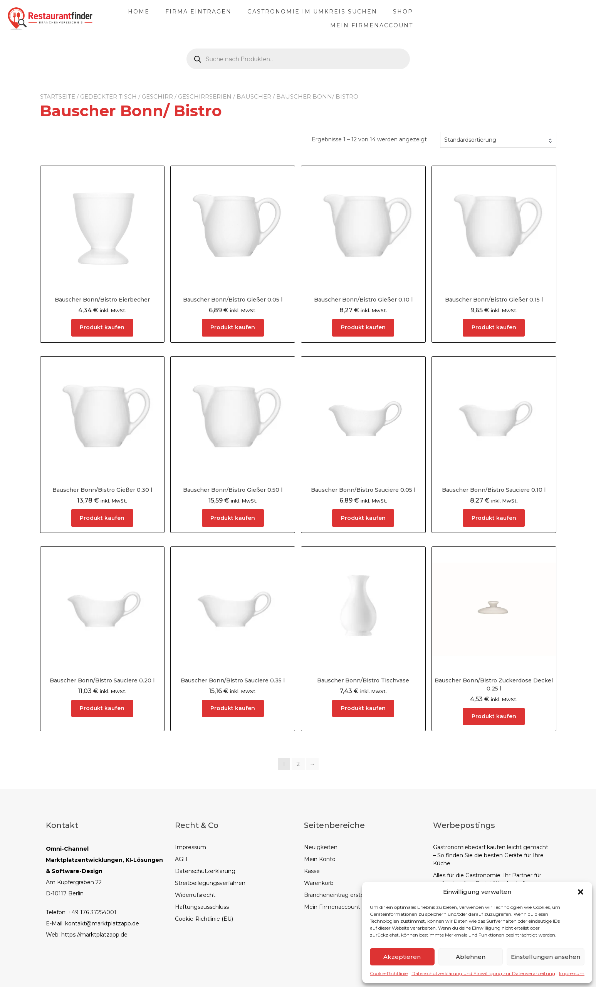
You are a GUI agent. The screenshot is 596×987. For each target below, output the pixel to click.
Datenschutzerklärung (205, 871)
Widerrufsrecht (195, 894)
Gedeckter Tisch (108, 96)
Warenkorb (319, 883)
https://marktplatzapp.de (94, 934)
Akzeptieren (402, 956)
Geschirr (157, 96)
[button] (580, 892)
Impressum (571, 973)
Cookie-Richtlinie (389, 973)
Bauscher (254, 96)
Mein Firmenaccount (535, 18)
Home (204, 18)
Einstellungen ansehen (545, 956)
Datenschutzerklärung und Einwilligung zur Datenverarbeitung (483, 973)
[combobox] (498, 140)
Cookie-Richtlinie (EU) (204, 918)
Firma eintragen (263, 18)
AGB (181, 859)
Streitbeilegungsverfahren (210, 883)
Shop (468, 18)
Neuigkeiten (320, 847)
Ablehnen (470, 956)
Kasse (312, 871)
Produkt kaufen (102, 327)
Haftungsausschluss (202, 906)
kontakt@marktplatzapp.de (102, 923)
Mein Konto (320, 859)
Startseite (57, 96)
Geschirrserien (205, 96)
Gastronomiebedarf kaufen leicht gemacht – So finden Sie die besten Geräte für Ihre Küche (490, 855)
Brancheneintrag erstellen (338, 894)
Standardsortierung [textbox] (470, 139)
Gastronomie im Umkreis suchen (377, 18)
